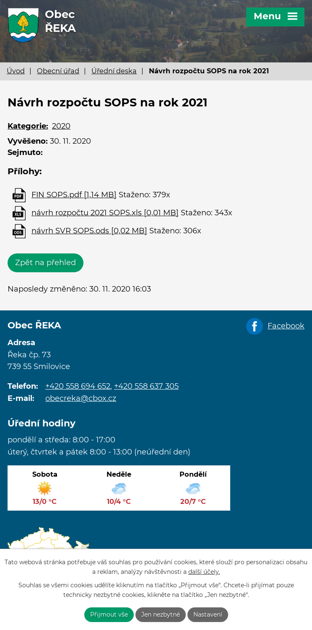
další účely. (204, 572)
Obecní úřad (58, 71)
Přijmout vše (109, 614)
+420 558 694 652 (77, 386)
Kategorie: (28, 126)
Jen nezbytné (160, 614)
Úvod (16, 71)
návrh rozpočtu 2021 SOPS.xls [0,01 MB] (105, 212)
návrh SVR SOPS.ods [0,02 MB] (89, 230)
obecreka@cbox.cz (80, 398)
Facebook (286, 325)
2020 (61, 126)
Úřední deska (114, 71)
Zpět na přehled (45, 262)
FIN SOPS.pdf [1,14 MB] (74, 194)
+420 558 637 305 (146, 386)
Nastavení (207, 614)
